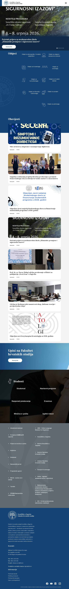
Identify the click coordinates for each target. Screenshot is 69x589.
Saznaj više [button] (9, 46)
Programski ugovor (15, 471)
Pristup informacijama (13, 578)
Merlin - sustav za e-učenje (15, 478)
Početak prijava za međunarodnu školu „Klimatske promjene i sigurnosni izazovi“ (33, 241)
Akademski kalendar (15, 428)
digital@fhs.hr (28, 566)
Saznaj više (12, 149)
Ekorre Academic (57, 586)
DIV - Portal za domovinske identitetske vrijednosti (44, 502)
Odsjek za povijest (53, 91)
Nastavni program (48, 388)
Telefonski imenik (12, 573)
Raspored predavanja (21, 401)
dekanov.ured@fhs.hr (18, 563)
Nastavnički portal (14, 464)
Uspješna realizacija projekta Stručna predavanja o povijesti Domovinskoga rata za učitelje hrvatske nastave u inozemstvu (34, 177)
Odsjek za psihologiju (54, 104)
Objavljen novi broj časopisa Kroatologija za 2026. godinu (31, 336)
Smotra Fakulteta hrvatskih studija (41, 453)
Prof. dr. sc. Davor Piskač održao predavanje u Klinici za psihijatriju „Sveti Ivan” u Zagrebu (31, 273)
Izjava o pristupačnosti (14, 580)
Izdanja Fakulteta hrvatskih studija (41, 462)
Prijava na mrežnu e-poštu (17, 443)
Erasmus (48, 401)
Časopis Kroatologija (42, 469)
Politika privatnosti (13, 576)
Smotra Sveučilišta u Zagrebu (42, 444)
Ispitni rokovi (48, 414)
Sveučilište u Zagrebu (42, 437)
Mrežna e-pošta (21, 414)
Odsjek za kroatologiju (34, 66)
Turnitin (11, 486)
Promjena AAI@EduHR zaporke (16, 436)
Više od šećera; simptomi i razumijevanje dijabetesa (30, 147)
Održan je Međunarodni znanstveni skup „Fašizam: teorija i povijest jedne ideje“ (32, 305)
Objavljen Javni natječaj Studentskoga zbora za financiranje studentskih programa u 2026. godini (32, 209)
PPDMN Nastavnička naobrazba (15, 494)
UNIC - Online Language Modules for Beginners (43, 429)
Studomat (21, 388)
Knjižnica (12, 450)
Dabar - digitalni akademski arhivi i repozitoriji (44, 477)
